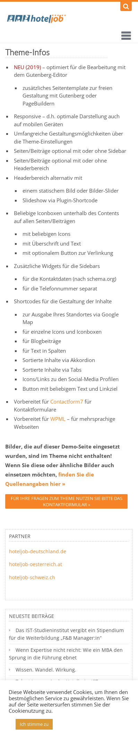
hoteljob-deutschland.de (37, 551)
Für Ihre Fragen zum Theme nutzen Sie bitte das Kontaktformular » (66, 501)
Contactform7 (66, 401)
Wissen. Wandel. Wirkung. (46, 669)
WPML (58, 418)
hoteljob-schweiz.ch (32, 577)
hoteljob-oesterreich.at (35, 564)
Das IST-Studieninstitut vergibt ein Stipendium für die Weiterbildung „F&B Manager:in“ (66, 634)
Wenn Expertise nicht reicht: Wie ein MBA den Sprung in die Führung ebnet (66, 654)
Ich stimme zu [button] (34, 724)
